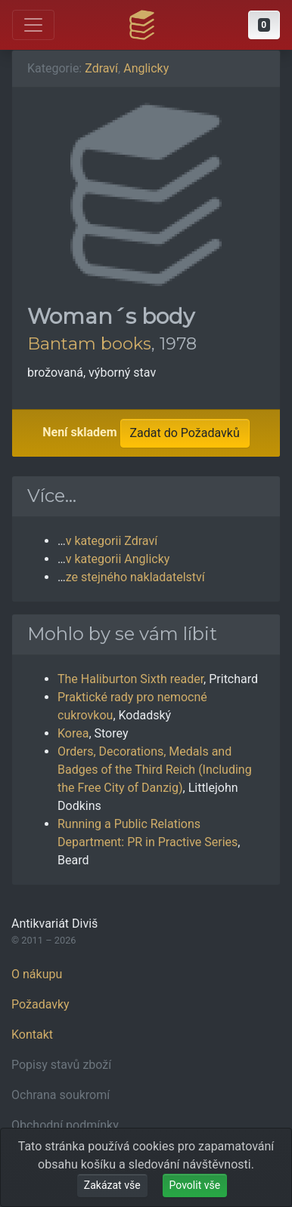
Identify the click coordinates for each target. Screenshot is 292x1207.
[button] (264, 25)
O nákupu (36, 974)
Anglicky (146, 68)
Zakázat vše (112, 1185)
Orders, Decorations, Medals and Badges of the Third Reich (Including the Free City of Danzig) (154, 769)
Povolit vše (195, 1185)
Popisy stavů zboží (61, 1065)
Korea (73, 733)
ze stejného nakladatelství (135, 577)
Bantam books (89, 343)
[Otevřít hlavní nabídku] (33, 25)
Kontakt (32, 1034)
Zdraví (101, 68)
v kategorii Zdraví (111, 541)
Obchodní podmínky (65, 1125)
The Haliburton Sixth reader (130, 679)
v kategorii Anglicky (118, 559)
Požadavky (40, 1004)
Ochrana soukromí (60, 1095)
